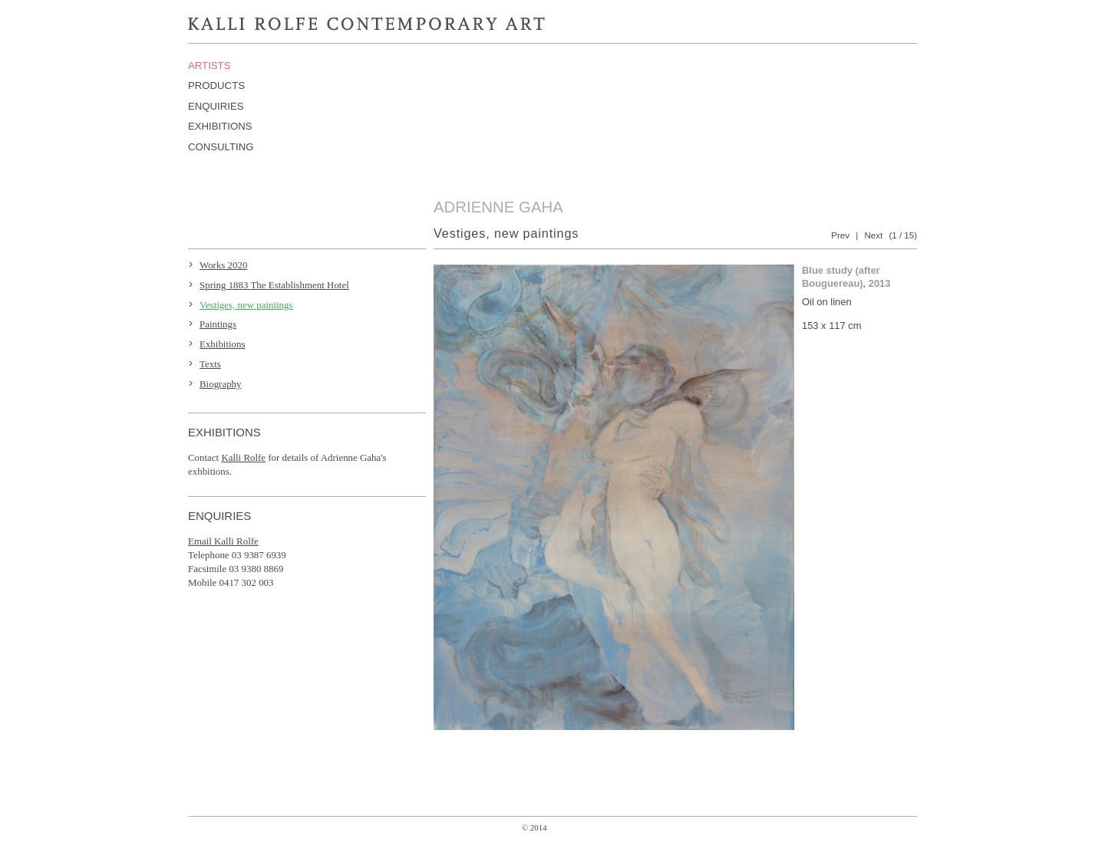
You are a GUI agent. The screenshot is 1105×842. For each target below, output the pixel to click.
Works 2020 (223, 265)
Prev (840, 235)
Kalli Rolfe (243, 457)
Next (873, 235)
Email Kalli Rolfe (223, 541)
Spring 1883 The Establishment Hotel (274, 285)
